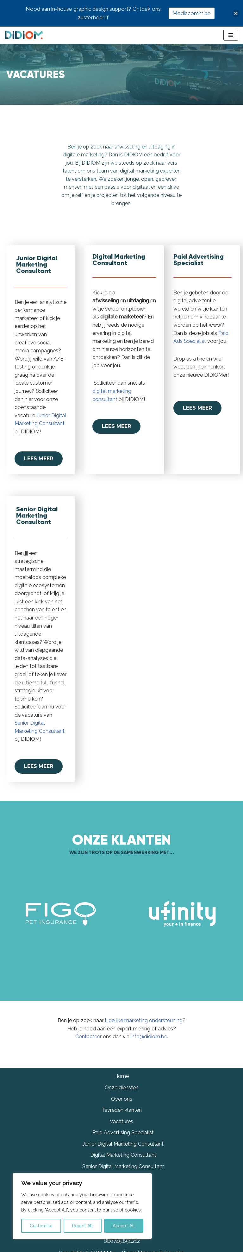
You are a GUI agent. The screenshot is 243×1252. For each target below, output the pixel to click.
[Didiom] (24, 35)
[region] (82, 1206)
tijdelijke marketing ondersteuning (144, 1021)
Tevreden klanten (122, 1129)
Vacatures (121, 1140)
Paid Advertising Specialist (123, 1152)
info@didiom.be (149, 1037)
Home (121, 1095)
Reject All (82, 1225)
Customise (41, 1225)
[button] (236, 13)
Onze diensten (122, 1107)
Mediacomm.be (191, 13)
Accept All (124, 1225)
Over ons (121, 1118)
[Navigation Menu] (230, 35)
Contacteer (88, 1037)
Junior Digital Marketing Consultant (123, 1163)
